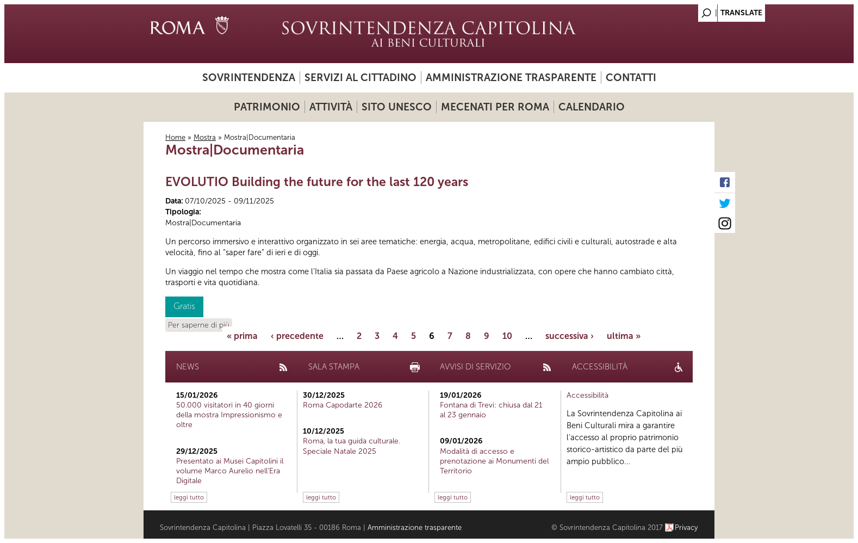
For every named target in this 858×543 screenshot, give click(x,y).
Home (175, 137)
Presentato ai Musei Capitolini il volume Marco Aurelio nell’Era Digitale (229, 470)
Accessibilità (587, 395)
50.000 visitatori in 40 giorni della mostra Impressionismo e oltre (229, 414)
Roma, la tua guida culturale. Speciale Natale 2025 (351, 445)
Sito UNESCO (397, 107)
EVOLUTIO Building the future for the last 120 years (316, 181)
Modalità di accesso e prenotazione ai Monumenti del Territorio (494, 461)
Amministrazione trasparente (511, 77)
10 (507, 336)
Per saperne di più (198, 325)
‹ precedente (297, 336)
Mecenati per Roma (495, 107)
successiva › (569, 336)
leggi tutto (189, 497)
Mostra (205, 137)
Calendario (591, 107)
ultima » (624, 336)
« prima (242, 336)
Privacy (686, 527)
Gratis (184, 306)
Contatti (631, 77)
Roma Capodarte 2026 (342, 405)
